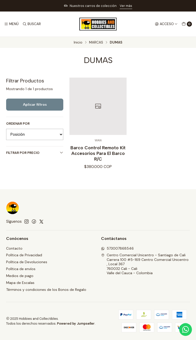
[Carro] (187, 24)
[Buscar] (31, 24)
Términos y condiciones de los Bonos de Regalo (46, 289)
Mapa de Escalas (20, 282)
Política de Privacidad (24, 255)
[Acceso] (166, 24)
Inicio (78, 42)
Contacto (14, 248)
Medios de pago (19, 275)
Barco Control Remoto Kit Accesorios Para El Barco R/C (98, 153)
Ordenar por (18, 124)
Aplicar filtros (35, 104)
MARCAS (96, 42)
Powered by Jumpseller (76, 323)
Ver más (126, 6)
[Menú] (11, 24)
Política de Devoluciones (26, 262)
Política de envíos (20, 269)
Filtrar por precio (34, 153)
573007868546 (117, 248)
